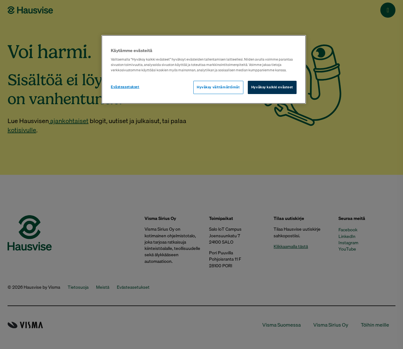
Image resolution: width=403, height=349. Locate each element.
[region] (203, 69)
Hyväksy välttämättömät (218, 87)
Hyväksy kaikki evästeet (272, 87)
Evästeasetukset (125, 87)
